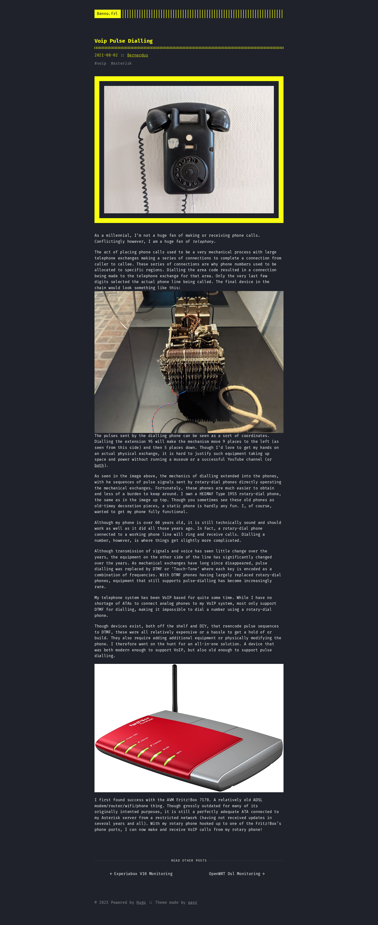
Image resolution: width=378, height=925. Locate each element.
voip (101, 63)
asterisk (122, 63)
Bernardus (137, 55)
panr (192, 902)
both (99, 465)
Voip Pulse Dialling (123, 41)
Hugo (141, 902)
